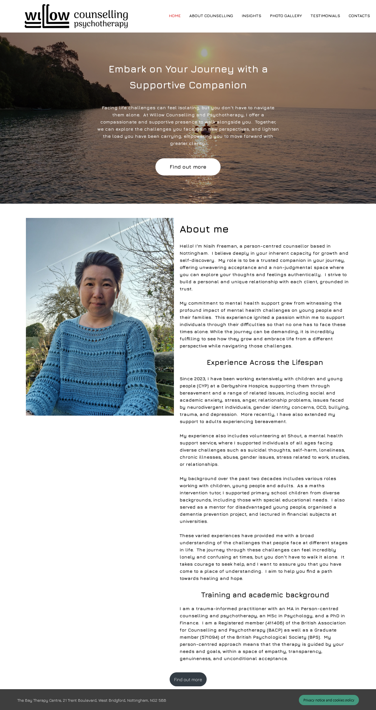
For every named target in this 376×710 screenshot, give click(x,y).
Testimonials (325, 15)
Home (175, 15)
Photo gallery (286, 15)
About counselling (211, 15)
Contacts (359, 15)
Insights (251, 15)
